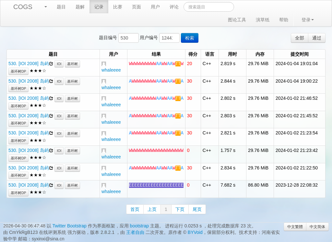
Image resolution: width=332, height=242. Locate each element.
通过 (316, 37)
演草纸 (262, 19)
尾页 (197, 209)
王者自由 (135, 232)
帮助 (283, 19)
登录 (308, 19)
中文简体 (317, 227)
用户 (155, 6)
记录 (98, 6)
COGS (22, 6)
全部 (299, 37)
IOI (59, 64)
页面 (136, 6)
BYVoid (195, 232)
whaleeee (111, 70)
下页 (179, 209)
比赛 (117, 6)
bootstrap (139, 225)
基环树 (72, 64)
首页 (134, 209)
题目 (61, 6)
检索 (189, 37)
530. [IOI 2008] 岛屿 (28, 63)
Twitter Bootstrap (70, 225)
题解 (80, 6)
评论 (174, 6)
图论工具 (237, 19)
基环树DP (18, 71)
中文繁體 (295, 227)
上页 (152, 209)
